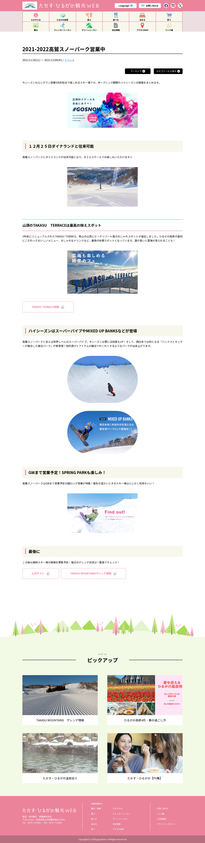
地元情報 (116, 30)
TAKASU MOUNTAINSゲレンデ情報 (90, 573)
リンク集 (169, 30)
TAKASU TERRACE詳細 (45, 307)
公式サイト (38, 573)
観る (36, 30)
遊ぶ (89, 19)
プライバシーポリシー (166, 824)
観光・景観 (96, 808)
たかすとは (36, 19)
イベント (69, 60)
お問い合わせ (149, 5)
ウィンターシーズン (62, 30)
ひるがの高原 (62, 19)
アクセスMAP (142, 30)
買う (169, 19)
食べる (116, 19)
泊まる (142, 19)
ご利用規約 (161, 818)
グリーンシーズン (89, 30)
